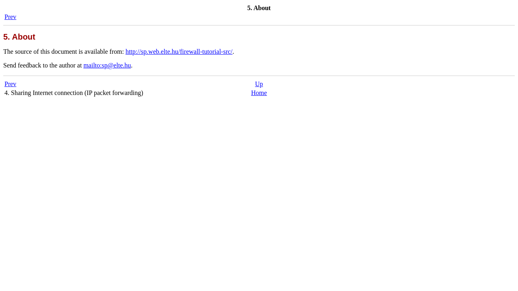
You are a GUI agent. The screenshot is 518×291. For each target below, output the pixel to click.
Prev (10, 16)
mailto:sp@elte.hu (107, 65)
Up (259, 83)
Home (259, 92)
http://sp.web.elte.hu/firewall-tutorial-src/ (178, 51)
